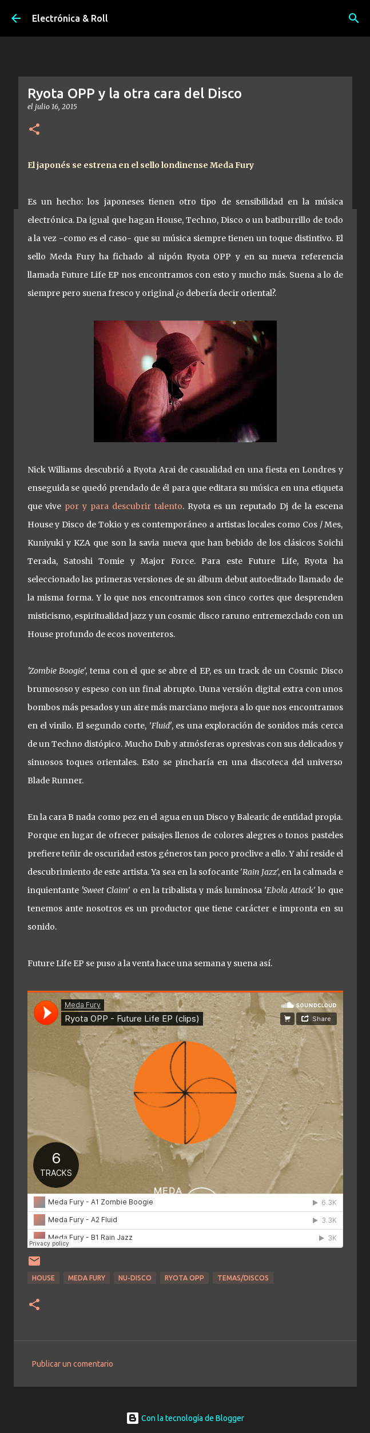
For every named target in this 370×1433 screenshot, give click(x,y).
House (43, 1278)
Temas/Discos (243, 1278)
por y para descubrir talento (123, 506)
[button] (34, 130)
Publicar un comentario (72, 1363)
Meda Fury (86, 1278)
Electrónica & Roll (70, 18)
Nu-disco (135, 1278)
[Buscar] (354, 18)
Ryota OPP (184, 1278)
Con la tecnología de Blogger (185, 1418)
